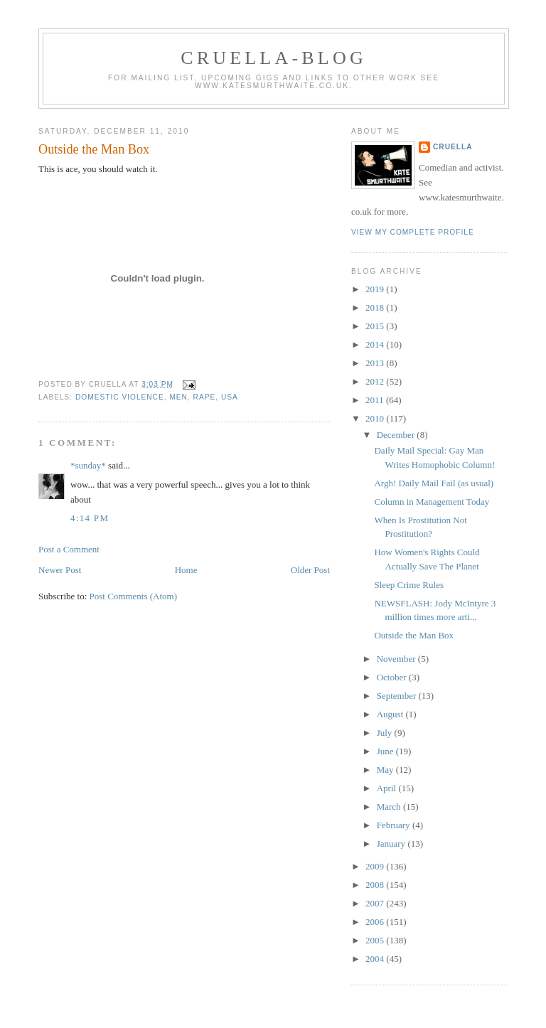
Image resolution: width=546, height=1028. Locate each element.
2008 (375, 884)
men (178, 397)
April (388, 788)
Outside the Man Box (93, 149)
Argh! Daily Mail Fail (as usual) (433, 483)
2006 (375, 921)
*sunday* (88, 465)
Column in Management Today (431, 501)
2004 (375, 958)
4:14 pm (89, 518)
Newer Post (59, 569)
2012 (375, 381)
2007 (375, 903)
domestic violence (119, 397)
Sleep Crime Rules (409, 584)
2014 (375, 344)
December (397, 434)
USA (229, 397)
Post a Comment (69, 549)
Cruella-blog (274, 58)
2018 (375, 307)
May (386, 769)
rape (204, 397)
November (397, 658)
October (393, 677)
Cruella (452, 147)
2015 (375, 326)
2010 (375, 418)
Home (186, 569)
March (390, 806)
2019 (375, 289)
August (391, 714)
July (386, 732)
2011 (375, 400)
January (392, 843)
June (386, 751)
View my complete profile (412, 232)
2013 (375, 363)
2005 (375, 940)
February (394, 825)
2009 (375, 866)
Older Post (310, 569)
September (398, 695)
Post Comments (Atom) (134, 596)
